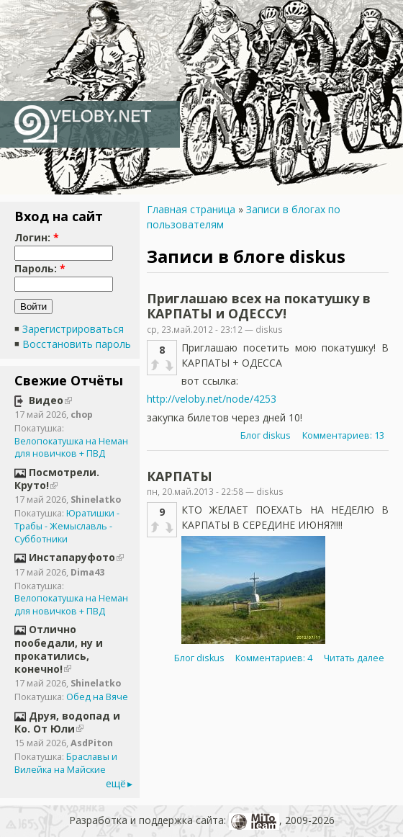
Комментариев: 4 (273, 658)
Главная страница (191, 209)
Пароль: (39, 268)
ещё (116, 783)
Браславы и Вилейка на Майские (65, 763)
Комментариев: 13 (343, 435)
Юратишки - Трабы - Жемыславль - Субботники (66, 526)
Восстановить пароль (76, 344)
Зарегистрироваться (73, 329)
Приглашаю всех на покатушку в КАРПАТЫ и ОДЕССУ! (259, 306)
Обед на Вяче (97, 697)
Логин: (36, 237)
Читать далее (354, 658)
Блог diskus (265, 435)
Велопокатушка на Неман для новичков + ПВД (71, 447)
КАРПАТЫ (179, 476)
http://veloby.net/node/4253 (211, 399)
